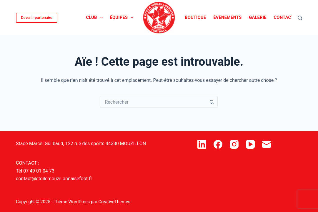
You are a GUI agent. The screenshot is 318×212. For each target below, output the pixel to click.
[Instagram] (234, 144)
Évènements (227, 17)
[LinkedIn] (201, 144)
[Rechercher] (300, 18)
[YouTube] (250, 144)
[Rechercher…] (153, 102)
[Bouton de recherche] (212, 102)
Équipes (123, 17)
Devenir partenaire (36, 17)
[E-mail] (266, 144)
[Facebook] (218, 144)
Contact (284, 17)
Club (95, 17)
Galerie (257, 17)
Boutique (195, 17)
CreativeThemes (114, 201)
